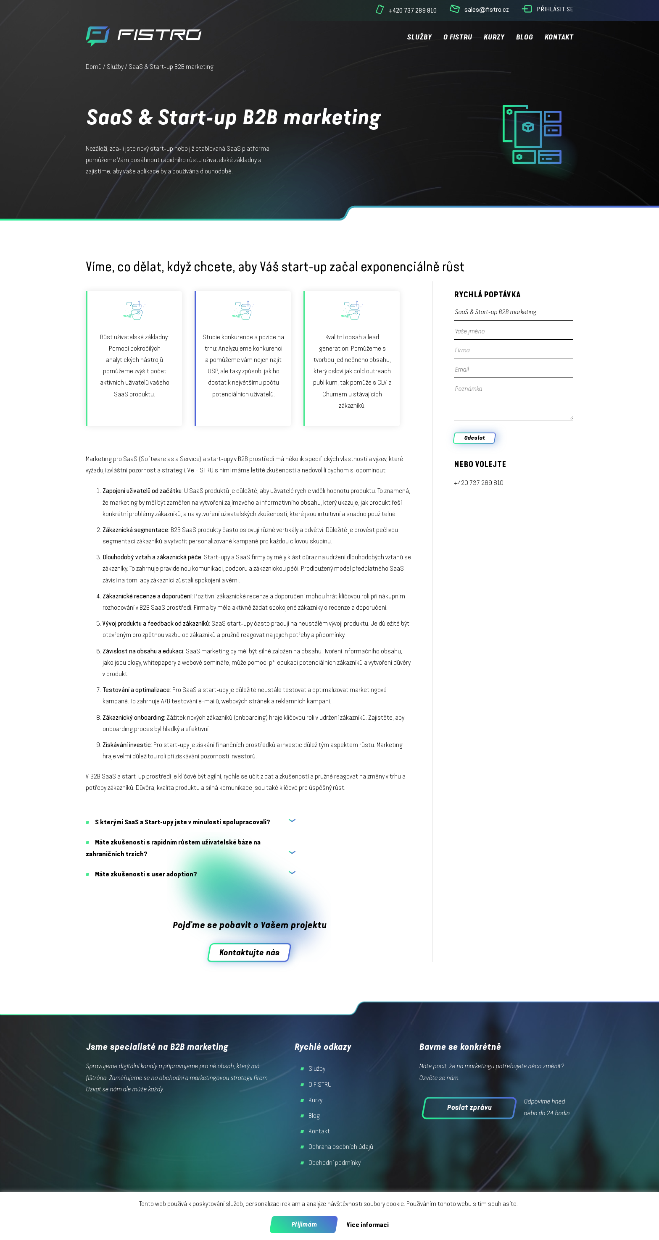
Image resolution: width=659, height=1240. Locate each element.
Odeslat (474, 437)
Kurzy (493, 37)
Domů (94, 67)
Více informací (367, 1225)
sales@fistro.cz (486, 9)
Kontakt (558, 37)
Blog (524, 37)
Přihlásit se (555, 9)
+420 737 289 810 (412, 10)
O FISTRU (457, 37)
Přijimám (304, 1224)
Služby (419, 37)
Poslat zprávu (469, 1107)
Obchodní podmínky (334, 1163)
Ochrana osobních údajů (340, 1147)
